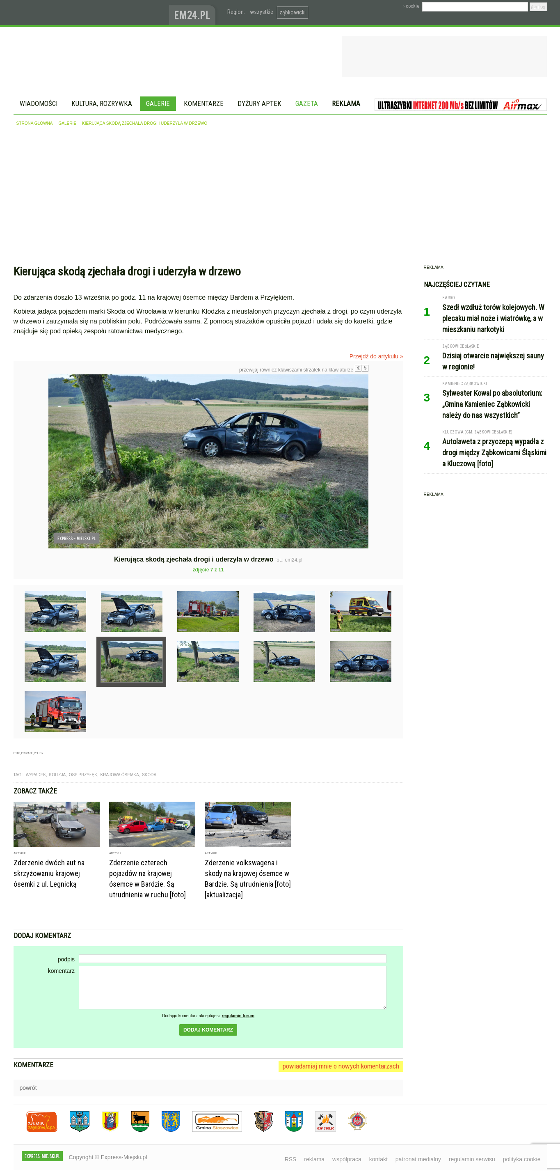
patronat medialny (418, 1159)
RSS (291, 1159)
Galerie (158, 103)
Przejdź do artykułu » (376, 356)
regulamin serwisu (472, 1159)
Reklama (346, 103)
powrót (28, 1088)
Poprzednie (31, 453)
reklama (314, 1159)
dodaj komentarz (208, 1030)
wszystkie (261, 12)
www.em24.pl (194, 12)
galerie (67, 123)
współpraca (346, 1159)
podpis (66, 959)
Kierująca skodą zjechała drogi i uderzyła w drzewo (144, 123)
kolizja (57, 775)
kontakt (378, 1159)
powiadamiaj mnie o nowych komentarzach (341, 1066)
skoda (149, 775)
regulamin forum (238, 1015)
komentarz (61, 971)
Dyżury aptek (259, 103)
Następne (385, 432)
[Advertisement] (280, 197)
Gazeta (306, 103)
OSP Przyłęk (83, 775)
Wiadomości (38, 103)
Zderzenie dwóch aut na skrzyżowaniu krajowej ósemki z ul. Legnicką (49, 873)
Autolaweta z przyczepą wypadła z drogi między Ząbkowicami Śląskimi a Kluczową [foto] (494, 452)
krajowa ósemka (120, 775)
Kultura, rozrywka (101, 103)
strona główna (34, 123)
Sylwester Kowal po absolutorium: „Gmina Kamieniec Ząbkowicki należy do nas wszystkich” (492, 404)
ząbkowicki (292, 12)
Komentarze (204, 103)
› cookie (411, 6)
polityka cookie (522, 1159)
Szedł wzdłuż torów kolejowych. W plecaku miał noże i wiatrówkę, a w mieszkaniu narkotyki (493, 318)
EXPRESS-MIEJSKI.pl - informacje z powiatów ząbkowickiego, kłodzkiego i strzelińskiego (91, 12)
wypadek (36, 775)
